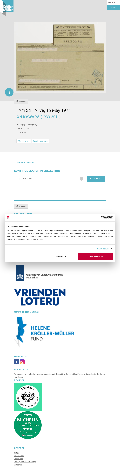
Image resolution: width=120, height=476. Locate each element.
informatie (8, 91)
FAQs (16, 452)
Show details (103, 249)
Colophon (18, 464)
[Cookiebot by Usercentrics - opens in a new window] (102, 217)
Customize (60, 256)
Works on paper (40, 141)
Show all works (25, 162)
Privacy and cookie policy (25, 461)
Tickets (113, 7)
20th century (23, 141)
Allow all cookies (95, 256)
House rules (19, 455)
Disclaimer (18, 458)
